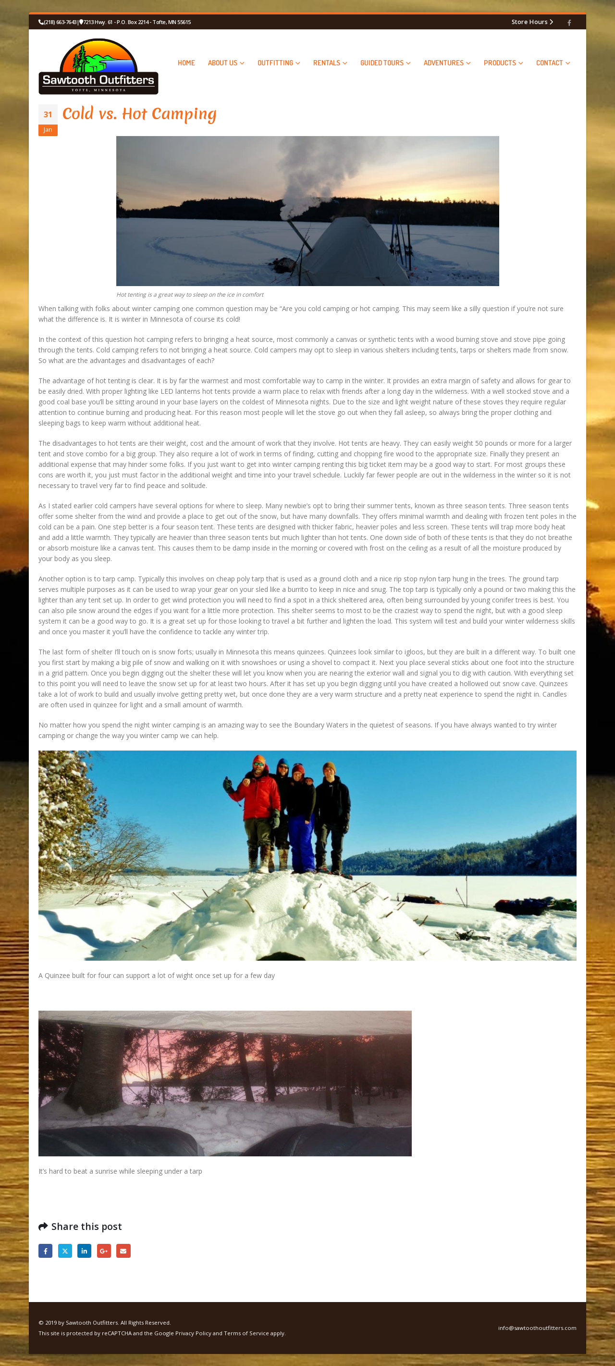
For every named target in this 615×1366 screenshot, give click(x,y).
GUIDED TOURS (382, 62)
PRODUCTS (500, 62)
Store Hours (530, 21)
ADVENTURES (444, 62)
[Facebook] (569, 22)
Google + (104, 1251)
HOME (186, 62)
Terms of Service (246, 1333)
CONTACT (549, 62)
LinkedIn (84, 1251)
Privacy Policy (193, 1333)
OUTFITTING (275, 62)
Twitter (65, 1251)
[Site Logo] (98, 62)
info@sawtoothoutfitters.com (537, 1327)
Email (123, 1251)
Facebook (45, 1251)
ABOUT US (222, 62)
